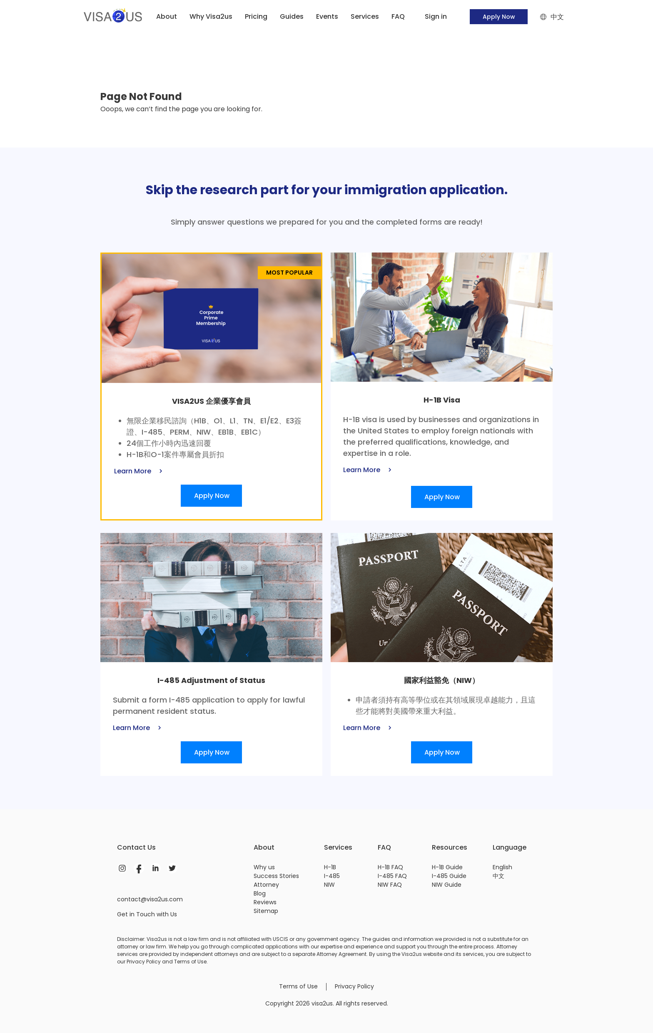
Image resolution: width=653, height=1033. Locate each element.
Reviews (265, 902)
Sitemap (266, 911)
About (166, 16)
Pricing (256, 16)
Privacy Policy (354, 986)
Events (327, 16)
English (502, 867)
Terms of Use (298, 986)
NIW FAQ (390, 884)
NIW (329, 884)
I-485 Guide (449, 876)
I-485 (332, 876)
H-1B (330, 867)
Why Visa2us (210, 16)
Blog (260, 893)
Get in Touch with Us (147, 914)
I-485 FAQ (392, 876)
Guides (292, 16)
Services (365, 16)
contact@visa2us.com (150, 899)
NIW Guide (446, 884)
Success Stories (276, 876)
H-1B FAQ (390, 867)
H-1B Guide (447, 867)
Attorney (266, 884)
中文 (498, 876)
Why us (264, 867)
